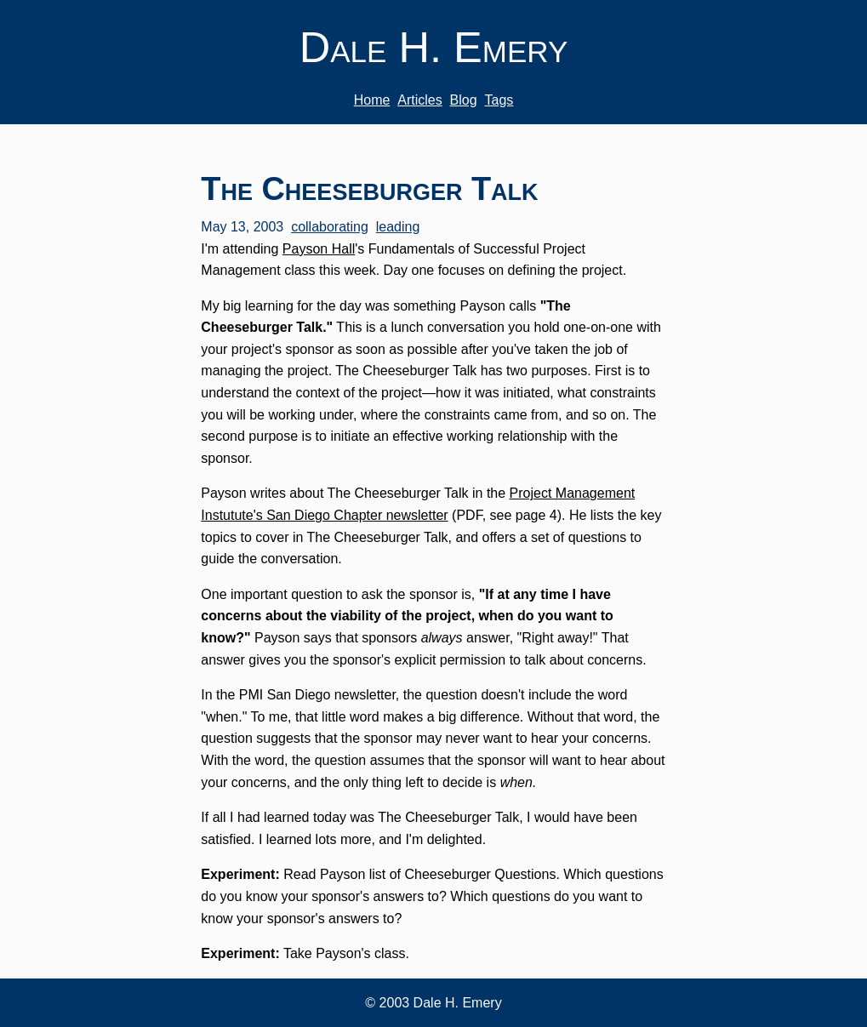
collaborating (329, 227)
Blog (463, 100)
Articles (419, 100)
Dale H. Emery (433, 47)
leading (398, 227)
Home (372, 100)
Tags (499, 100)
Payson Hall (318, 249)
